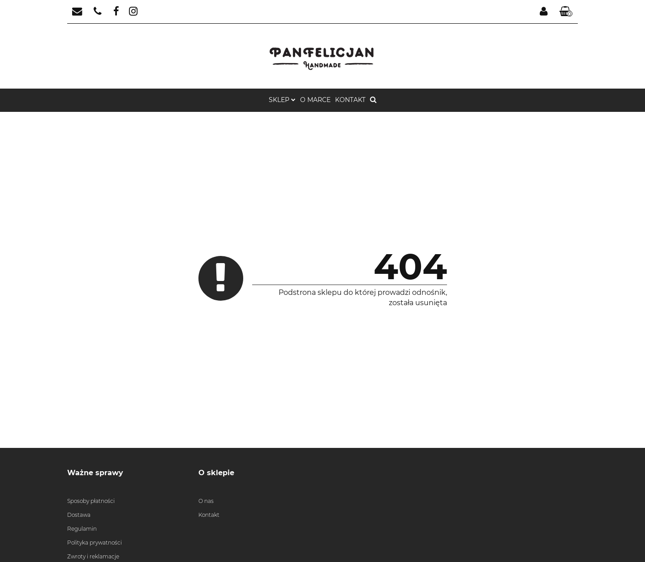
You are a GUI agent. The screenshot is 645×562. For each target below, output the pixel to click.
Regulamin (82, 528)
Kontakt (350, 100)
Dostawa (78, 514)
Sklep (282, 100)
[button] (566, 12)
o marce (315, 100)
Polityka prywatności (94, 542)
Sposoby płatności (91, 501)
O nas (206, 501)
